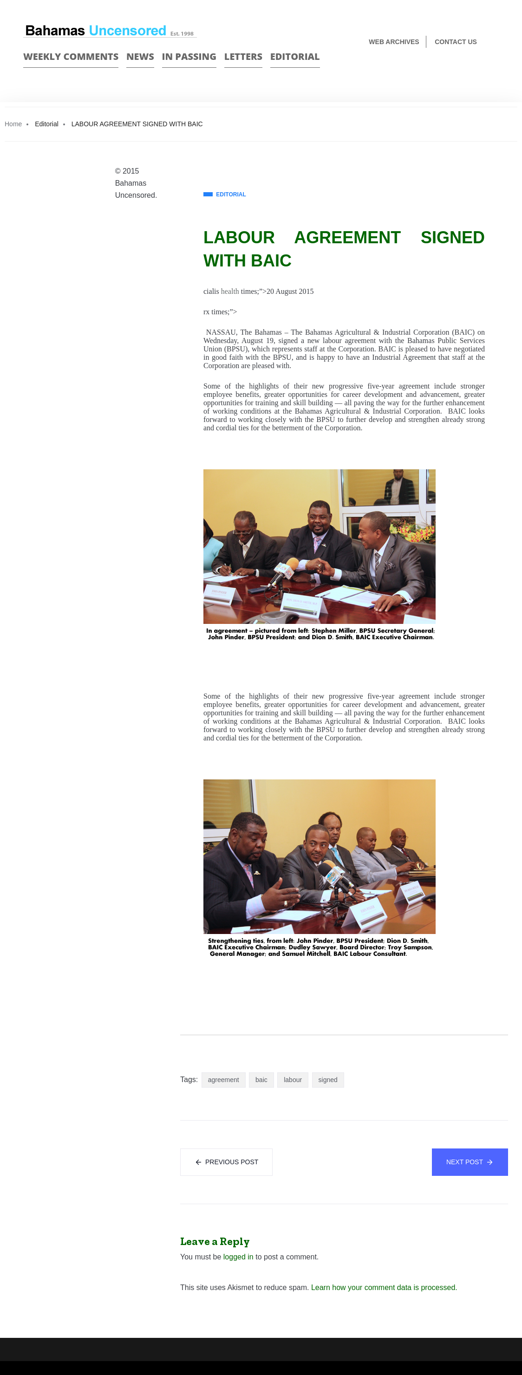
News (140, 56)
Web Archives (394, 41)
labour (293, 1079)
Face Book (479, 73)
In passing (189, 56)
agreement (223, 1079)
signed (328, 1079)
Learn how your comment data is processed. (384, 1287)
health (230, 291)
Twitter (495, 73)
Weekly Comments (70, 56)
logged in (238, 1257)
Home (13, 124)
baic (261, 1079)
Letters (243, 56)
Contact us (456, 41)
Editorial (295, 56)
